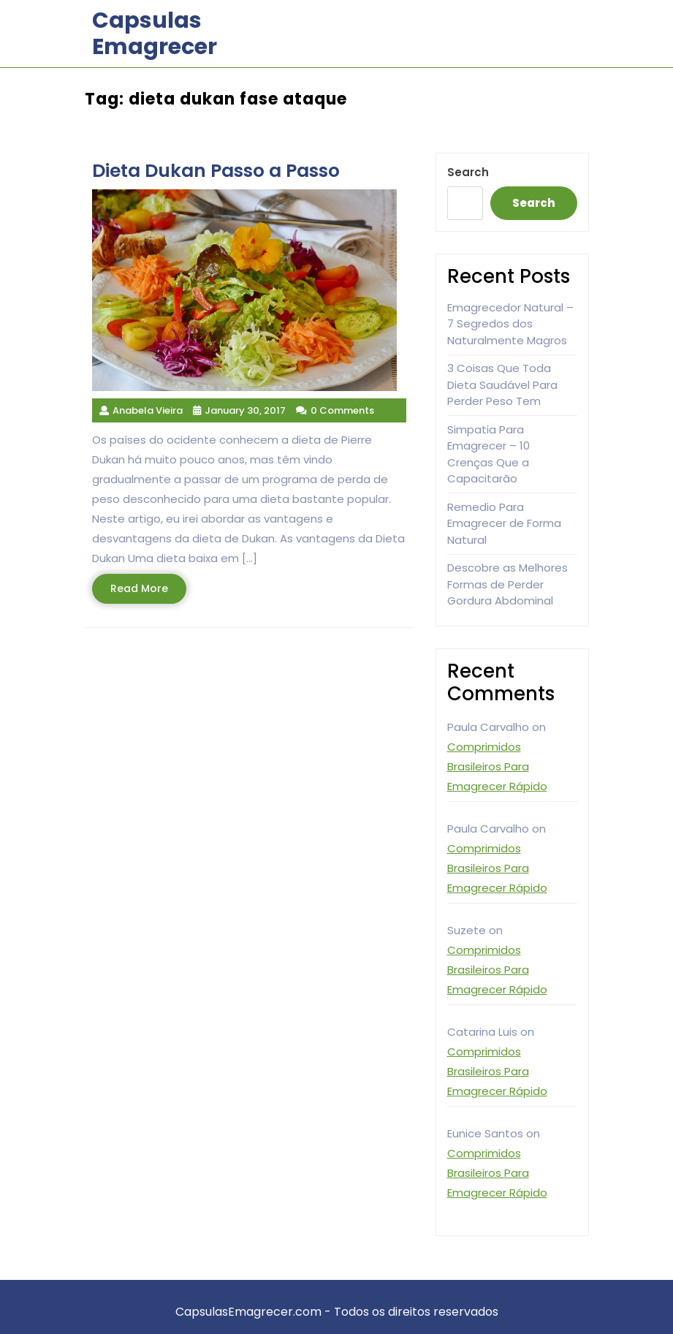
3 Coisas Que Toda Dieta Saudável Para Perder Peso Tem (502, 384)
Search (468, 172)
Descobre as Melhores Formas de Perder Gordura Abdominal (507, 584)
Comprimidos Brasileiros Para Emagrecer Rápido (497, 766)
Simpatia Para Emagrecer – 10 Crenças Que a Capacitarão (488, 454)
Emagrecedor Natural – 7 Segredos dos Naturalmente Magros (510, 324)
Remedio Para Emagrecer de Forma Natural (504, 523)
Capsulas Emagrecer (154, 33)
